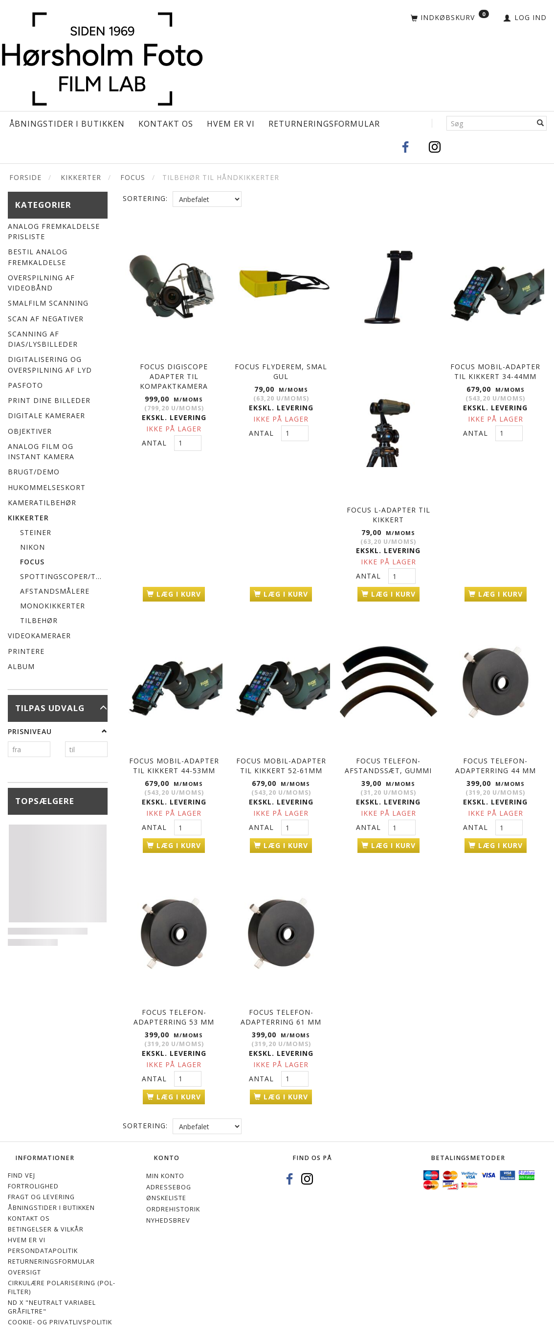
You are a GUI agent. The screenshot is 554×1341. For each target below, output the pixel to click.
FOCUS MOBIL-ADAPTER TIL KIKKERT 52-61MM (281, 762)
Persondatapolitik (43, 1245)
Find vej (21, 1170)
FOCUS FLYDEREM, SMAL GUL (281, 370)
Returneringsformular (324, 124)
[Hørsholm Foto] (102, 57)
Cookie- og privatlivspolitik (60, 1316)
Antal (155, 441)
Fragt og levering (41, 1191)
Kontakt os (165, 124)
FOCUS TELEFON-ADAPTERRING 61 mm (281, 1012)
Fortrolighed (33, 1181)
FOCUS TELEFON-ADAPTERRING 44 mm (495, 762)
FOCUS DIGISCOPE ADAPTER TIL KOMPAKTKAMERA (174, 374)
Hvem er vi (231, 124)
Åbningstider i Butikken (67, 124)
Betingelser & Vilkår (46, 1224)
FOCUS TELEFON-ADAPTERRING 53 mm (173, 1012)
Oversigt (24, 1266)
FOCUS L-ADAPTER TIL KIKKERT (388, 513)
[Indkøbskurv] (450, 18)
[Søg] (540, 123)
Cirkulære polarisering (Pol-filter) (61, 1281)
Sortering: (145, 198)
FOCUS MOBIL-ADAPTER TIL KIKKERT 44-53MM (174, 762)
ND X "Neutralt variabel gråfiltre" (52, 1301)
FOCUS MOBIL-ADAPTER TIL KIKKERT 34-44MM (495, 370)
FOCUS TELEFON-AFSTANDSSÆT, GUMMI (388, 762)
